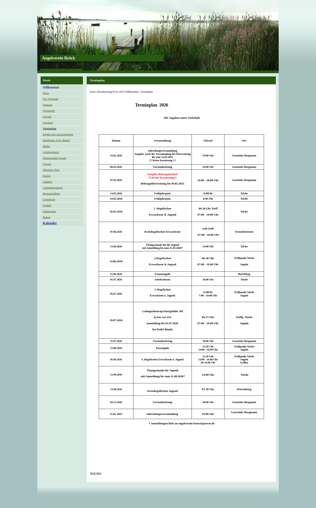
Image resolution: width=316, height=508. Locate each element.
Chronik (47, 116)
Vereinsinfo (49, 110)
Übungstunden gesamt (54, 158)
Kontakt (47, 205)
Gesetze (47, 164)
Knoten (46, 175)
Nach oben (95, 473)
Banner (46, 217)
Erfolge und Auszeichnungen (58, 134)
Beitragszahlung (51, 193)
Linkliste (47, 181)
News (46, 93)
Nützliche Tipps (51, 170)
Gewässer (48, 122)
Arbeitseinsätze (51, 152)
